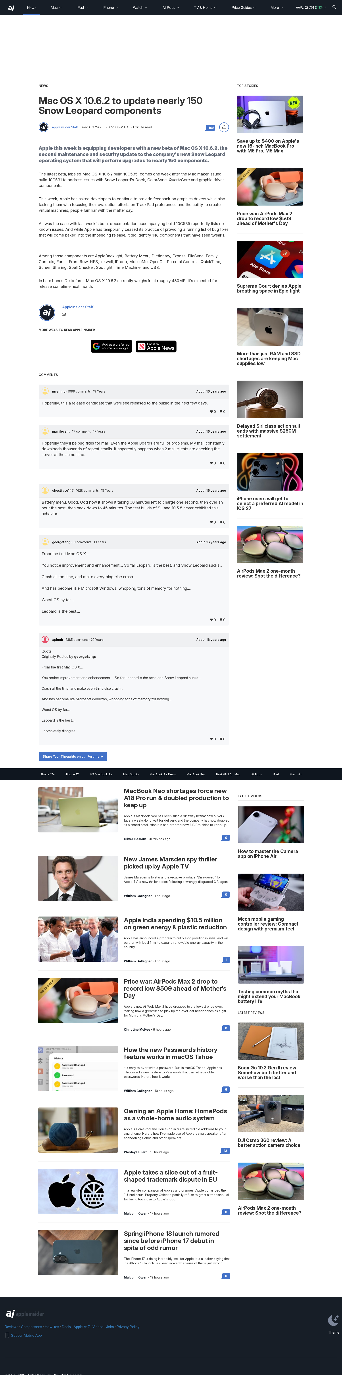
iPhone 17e (47, 774)
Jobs (110, 1327)
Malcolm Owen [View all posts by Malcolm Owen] (135, 1213)
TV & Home (205, 8)
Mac (56, 8)
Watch (140, 8)
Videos (98, 1327)
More (277, 8)
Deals (66, 1327)
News (31, 8)
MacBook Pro (196, 774)
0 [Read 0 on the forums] (226, 838)
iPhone (110, 8)
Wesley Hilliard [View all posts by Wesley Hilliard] (136, 1152)
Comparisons (31, 1327)
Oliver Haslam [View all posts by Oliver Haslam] (135, 839)
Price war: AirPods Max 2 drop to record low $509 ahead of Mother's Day (175, 988)
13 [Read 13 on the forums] (225, 1151)
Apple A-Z (81, 1327)
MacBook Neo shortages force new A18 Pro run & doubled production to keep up (176, 798)
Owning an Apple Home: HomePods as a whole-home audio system (175, 1114)
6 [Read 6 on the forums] (226, 1089)
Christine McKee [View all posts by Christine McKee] (137, 1029)
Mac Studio (131, 774)
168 (211, 128)
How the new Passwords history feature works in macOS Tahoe (170, 1053)
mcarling (59, 391)
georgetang (61, 542)
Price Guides (244, 8)
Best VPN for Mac (228, 774)
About (211, 391)
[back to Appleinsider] (11, 8)
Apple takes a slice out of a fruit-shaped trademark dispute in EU (171, 1176)
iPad (82, 8)
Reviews (11, 1327)
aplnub (58, 639)
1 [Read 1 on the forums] (226, 960)
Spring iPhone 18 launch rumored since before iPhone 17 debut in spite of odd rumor (171, 1241)
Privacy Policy (128, 1327)
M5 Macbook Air (101, 774)
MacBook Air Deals (163, 774)
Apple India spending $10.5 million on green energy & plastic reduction (175, 923)
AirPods (171, 8)
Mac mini (296, 774)
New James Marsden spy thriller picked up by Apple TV (170, 862)
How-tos (52, 1327)
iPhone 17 (72, 774)
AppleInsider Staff (65, 127)
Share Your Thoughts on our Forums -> (73, 756)
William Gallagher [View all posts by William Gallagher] (138, 896)
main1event (61, 431)
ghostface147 (63, 490)
